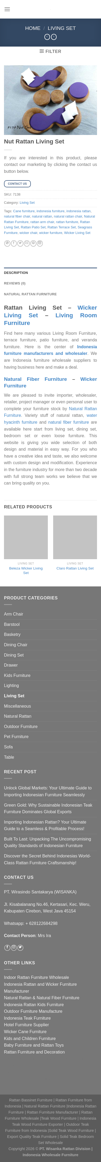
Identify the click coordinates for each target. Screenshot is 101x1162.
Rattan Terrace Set (62, 227)
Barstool (12, 624)
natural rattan (42, 216)
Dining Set (14, 655)
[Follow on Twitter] (20, 948)
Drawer (11, 665)
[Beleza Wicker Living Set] (26, 537)
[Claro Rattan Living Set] (75, 537)
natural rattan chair (68, 216)
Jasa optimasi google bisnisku (32, 1058)
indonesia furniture (50, 211)
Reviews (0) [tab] (15, 283)
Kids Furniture (17, 675)
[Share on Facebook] (14, 243)
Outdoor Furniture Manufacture (33, 1011)
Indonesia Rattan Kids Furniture (34, 1004)
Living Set (62, 28)
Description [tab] (16, 273)
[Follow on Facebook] (7, 948)
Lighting (11, 685)
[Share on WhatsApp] (7, 243)
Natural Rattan (17, 716)
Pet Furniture (16, 736)
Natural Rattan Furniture (44, 1106)
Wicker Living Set (77, 233)
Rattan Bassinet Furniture (30, 1100)
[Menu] (7, 9)
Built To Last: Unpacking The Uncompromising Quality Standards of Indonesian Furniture (47, 842)
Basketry (12, 634)
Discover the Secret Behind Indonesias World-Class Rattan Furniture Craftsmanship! (47, 859)
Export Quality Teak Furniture (32, 1136)
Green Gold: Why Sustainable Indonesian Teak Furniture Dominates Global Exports (48, 808)
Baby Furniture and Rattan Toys (34, 1045)
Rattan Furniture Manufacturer (52, 1112)
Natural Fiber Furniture (35, 379)
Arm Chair (13, 614)
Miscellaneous (17, 706)
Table (9, 757)
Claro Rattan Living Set (75, 568)
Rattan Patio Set (33, 227)
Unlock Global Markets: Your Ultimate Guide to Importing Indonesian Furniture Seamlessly (48, 791)
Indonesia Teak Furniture (27, 1018)
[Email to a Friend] (27, 243)
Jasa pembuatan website (27, 1072)
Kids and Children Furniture (30, 1038)
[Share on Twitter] (20, 243)
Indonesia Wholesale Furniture (50, 1155)
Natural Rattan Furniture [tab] (30, 294)
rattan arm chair (42, 222)
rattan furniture (67, 222)
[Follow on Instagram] (14, 948)
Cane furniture (24, 211)
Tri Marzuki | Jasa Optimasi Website (38, 1079)
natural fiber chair (17, 216)
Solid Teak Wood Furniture (71, 1130)
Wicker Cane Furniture (25, 1031)
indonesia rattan (78, 211)
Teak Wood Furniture (59, 1118)
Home (33, 28)
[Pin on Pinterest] (33, 243)
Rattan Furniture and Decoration (34, 1052)
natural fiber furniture (68, 422)
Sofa (8, 747)
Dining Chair (15, 645)
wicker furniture (50, 233)
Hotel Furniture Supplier (26, 1025)
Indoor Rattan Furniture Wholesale (36, 977)
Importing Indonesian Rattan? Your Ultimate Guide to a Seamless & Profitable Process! (45, 825)
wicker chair (28, 233)
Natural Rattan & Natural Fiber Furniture (41, 998)
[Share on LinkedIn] (40, 243)
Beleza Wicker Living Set (26, 570)
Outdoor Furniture (20, 726)
